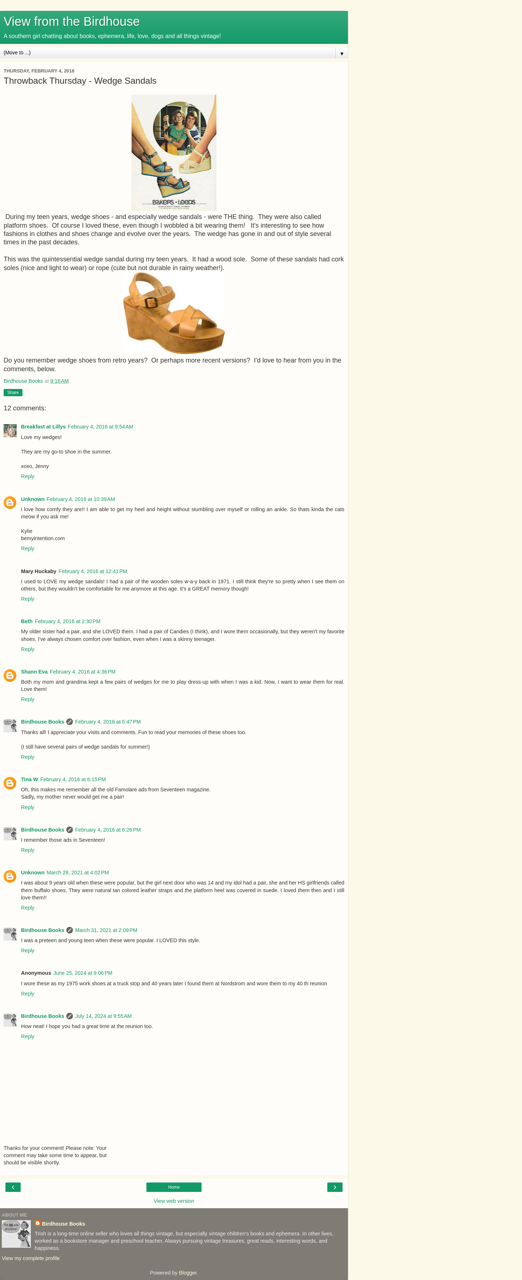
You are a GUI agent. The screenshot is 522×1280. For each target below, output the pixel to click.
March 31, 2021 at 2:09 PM (106, 930)
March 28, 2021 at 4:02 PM (78, 872)
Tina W (29, 779)
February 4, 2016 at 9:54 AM (100, 427)
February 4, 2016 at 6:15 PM (73, 779)
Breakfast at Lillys (43, 427)
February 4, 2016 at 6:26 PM (108, 830)
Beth (27, 621)
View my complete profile (31, 1258)
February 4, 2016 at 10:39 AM (81, 499)
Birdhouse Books (42, 722)
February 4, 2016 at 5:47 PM (108, 722)
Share (13, 392)
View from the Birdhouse (72, 21)
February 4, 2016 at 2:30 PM (67, 621)
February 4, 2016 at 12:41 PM (93, 571)
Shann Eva (34, 672)
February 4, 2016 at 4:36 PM (83, 672)
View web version (174, 1201)
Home (174, 1187)
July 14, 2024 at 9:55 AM (103, 1016)
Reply (27, 476)
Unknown (33, 499)
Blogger (188, 1273)
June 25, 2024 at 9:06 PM (82, 973)
